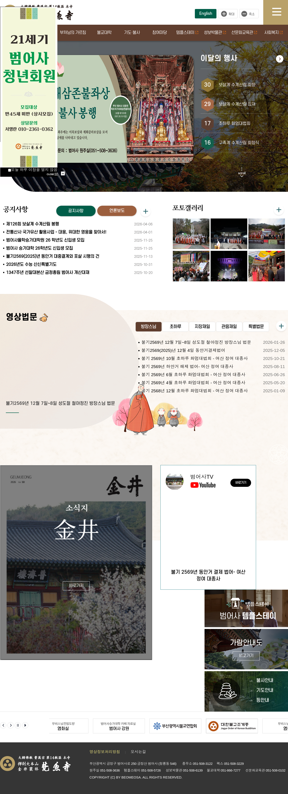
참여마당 (159, 32)
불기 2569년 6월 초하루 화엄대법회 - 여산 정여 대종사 (193, 374)
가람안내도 (246, 649)
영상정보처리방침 (105, 752)
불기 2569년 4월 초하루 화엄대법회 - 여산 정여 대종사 (193, 382)
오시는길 (138, 752)
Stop (63, 173)
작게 (250, 13)
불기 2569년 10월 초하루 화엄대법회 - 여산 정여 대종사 (194, 358)
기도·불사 (132, 32)
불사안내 (264, 680)
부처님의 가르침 (73, 32)
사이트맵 (280, 12)
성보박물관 (215, 32)
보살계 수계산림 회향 (237, 85)
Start (61, 169)
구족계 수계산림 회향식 (239, 143)
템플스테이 (187, 32)
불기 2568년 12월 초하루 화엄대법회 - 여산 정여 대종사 (194, 390)
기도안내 (264, 690)
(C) (112, 777)
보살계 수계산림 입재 (237, 104)
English (205, 13)
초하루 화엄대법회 (234, 123)
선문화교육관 (244, 32)
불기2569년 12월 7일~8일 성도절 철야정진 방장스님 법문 (60, 403)
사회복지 (273, 32)
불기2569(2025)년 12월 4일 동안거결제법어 (183, 350)
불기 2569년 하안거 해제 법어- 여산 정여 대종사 (187, 366)
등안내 (262, 700)
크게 (228, 13)
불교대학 (104, 32)
